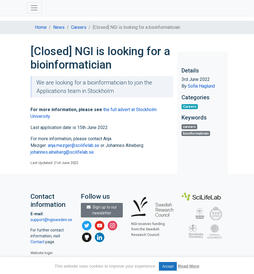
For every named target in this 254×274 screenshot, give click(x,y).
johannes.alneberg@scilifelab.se (62, 152)
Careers (78, 27)
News (59, 27)
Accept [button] (167, 266)
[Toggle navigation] (34, 7)
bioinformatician (196, 133)
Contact (37, 242)
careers (189, 127)
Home (41, 27)
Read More (188, 266)
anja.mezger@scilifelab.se (73, 145)
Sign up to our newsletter (102, 210)
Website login (41, 253)
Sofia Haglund (201, 86)
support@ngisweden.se (51, 219)
